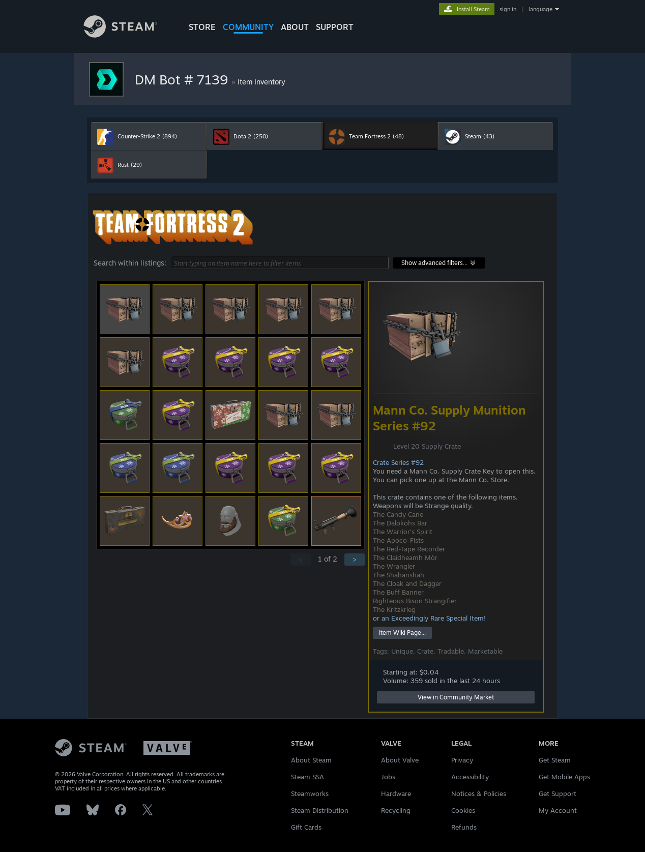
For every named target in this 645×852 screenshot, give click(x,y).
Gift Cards (306, 827)
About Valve (400, 760)
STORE (202, 27)
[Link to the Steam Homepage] (128, 35)
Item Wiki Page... (402, 632)
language (540, 9)
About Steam (311, 760)
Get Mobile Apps (564, 777)
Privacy (462, 760)
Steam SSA (307, 777)
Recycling (396, 810)
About (295, 27)
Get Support (557, 793)
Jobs (388, 777)
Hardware (396, 793)
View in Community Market (456, 697)
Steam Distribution (319, 810)
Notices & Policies (478, 793)
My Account (558, 810)
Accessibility (470, 777)
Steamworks (310, 793)
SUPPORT (335, 27)
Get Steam (555, 760)
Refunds (464, 827)
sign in (508, 9)
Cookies (463, 810)
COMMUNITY (248, 27)
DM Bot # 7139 (183, 79)
